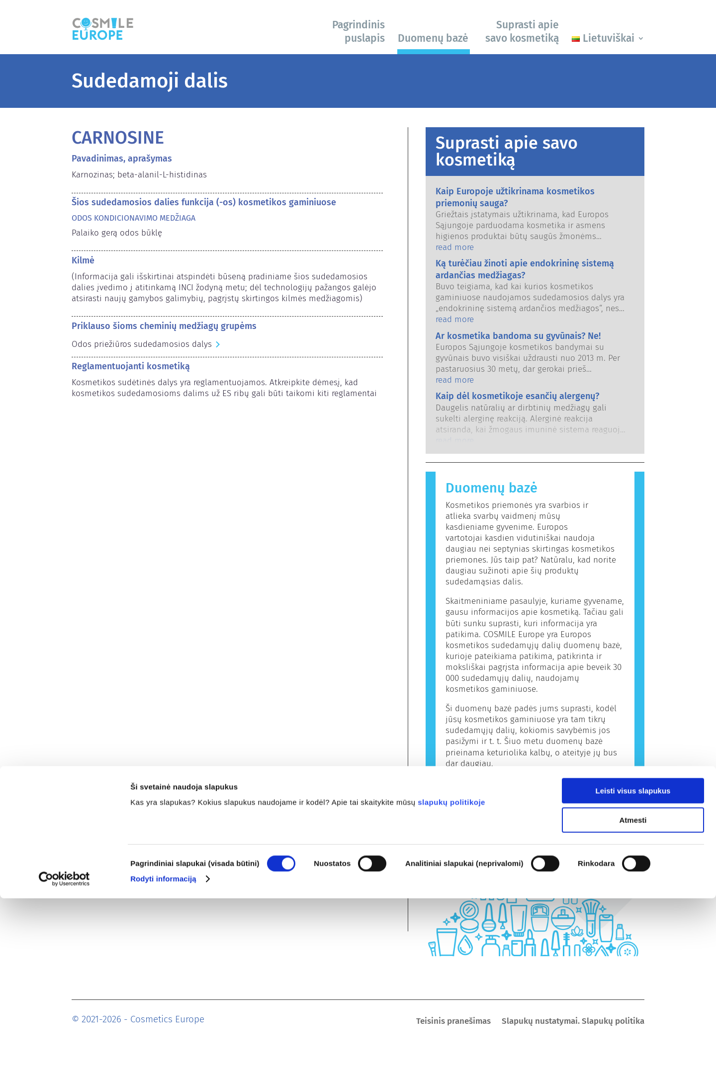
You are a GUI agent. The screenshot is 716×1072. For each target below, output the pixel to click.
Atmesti (632, 994)
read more (455, 247)
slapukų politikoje (451, 976)
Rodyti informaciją (163, 1052)
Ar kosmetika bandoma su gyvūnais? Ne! (518, 335)
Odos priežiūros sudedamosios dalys (142, 344)
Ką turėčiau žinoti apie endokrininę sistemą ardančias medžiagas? (525, 269)
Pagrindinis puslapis (358, 31)
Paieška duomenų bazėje (495, 783)
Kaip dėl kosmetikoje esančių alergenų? (517, 396)
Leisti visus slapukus (633, 964)
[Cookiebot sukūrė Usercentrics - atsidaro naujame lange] (64, 1052)
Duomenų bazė (433, 38)
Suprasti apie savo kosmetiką (522, 31)
